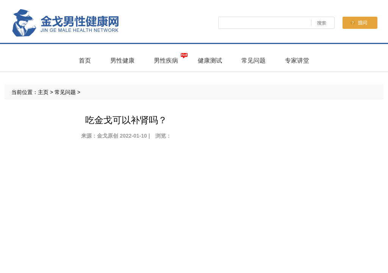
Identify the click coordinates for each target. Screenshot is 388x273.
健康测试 (210, 60)
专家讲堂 (297, 60)
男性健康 (122, 60)
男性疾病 (166, 60)
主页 (43, 92)
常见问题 (253, 60)
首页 (85, 60)
